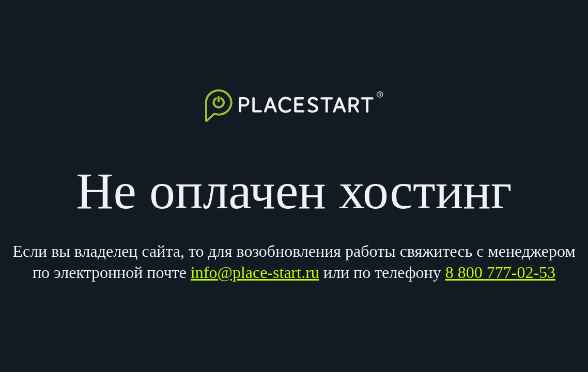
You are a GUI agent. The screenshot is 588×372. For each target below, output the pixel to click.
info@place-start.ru (255, 272)
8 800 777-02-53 (500, 272)
